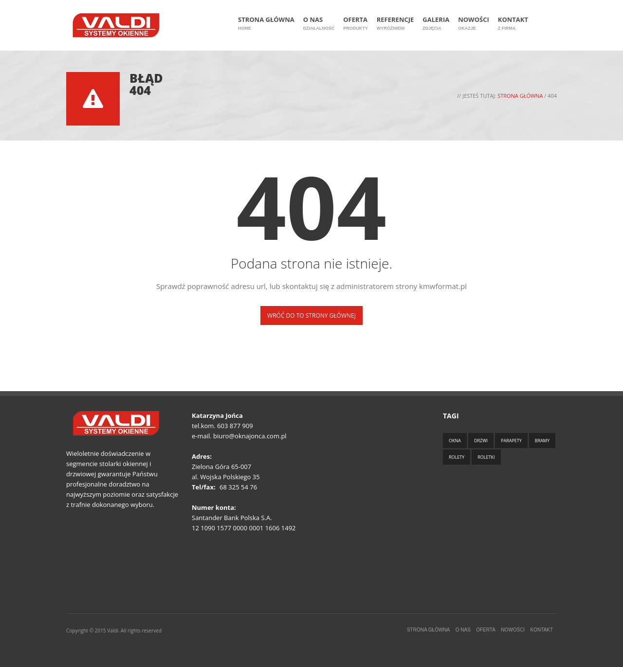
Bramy (542, 440)
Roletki (486, 457)
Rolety (456, 457)
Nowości (473, 23)
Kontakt (513, 23)
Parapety (511, 440)
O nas (319, 23)
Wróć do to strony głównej (311, 315)
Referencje (395, 23)
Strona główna (266, 23)
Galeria (435, 23)
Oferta (355, 23)
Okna (455, 440)
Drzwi (481, 440)
